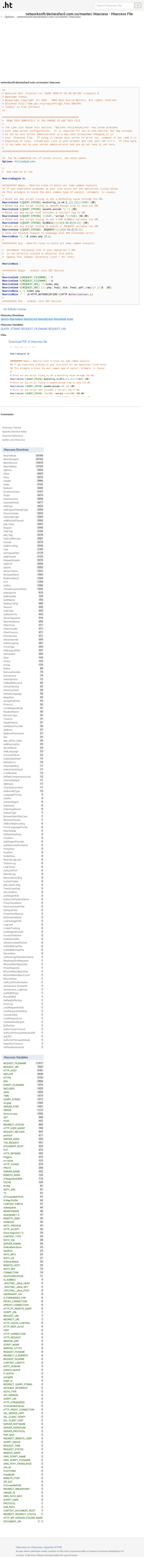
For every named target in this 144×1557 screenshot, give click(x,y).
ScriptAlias (23, 856)
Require (23, 527)
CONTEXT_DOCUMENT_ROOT (23, 1510)
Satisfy (23, 567)
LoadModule (23, 773)
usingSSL (23, 1377)
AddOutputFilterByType (23, 509)
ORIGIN (23, 1110)
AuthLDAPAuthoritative (23, 982)
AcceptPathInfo (23, 700)
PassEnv (23, 852)
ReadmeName (23, 711)
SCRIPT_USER (23, 1499)
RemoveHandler (23, 672)
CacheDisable (23, 881)
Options (9, 16)
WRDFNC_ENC (23, 1341)
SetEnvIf (23, 563)
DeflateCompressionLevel (23, 776)
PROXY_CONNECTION (23, 1301)
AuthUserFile (23, 614)
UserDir (23, 798)
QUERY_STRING (10, 328)
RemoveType (23, 715)
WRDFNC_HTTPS (23, 1348)
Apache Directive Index (14, 431)
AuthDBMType (23, 993)
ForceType (23, 646)
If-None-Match (23, 1261)
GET (23, 1117)
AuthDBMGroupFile (23, 949)
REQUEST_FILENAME (34, 328)
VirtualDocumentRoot (23, 589)
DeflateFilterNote (23, 834)
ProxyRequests (23, 967)
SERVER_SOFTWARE (23, 1424)
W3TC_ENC (23, 1189)
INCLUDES (23, 1088)
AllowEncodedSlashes (23, 942)
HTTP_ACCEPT (23, 1229)
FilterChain (23, 625)
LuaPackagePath (23, 920)
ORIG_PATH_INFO (23, 1496)
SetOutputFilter (23, 553)
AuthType (23, 610)
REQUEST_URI (57, 328)
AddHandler (23, 596)
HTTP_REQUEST (23, 1337)
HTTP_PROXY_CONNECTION (23, 1409)
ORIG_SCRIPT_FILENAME (23, 1460)
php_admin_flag (23, 884)
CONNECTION (23, 1272)
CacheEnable (23, 1014)
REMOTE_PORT (23, 1478)
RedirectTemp (23, 603)
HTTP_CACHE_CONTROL (23, 1323)
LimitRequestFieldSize (23, 1011)
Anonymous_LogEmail (23, 989)
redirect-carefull (23, 1369)
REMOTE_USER (23, 1218)
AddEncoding (23, 545)
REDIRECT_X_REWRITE (23, 1355)
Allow (23, 473)
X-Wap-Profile (23, 1200)
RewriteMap (23, 830)
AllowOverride (23, 639)
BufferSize (23, 1025)
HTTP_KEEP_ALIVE (23, 1326)
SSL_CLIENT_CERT (23, 1420)
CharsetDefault (23, 780)
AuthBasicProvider (23, 726)
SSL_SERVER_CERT (23, 1413)
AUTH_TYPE (23, 1391)
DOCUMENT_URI (21, 1521)
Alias (23, 657)
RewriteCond (30, 319)
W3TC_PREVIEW (23, 1225)
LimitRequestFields (23, 1007)
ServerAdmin (23, 892)
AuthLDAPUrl (23, 870)
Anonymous (23, 675)
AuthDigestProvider (23, 841)
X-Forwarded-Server (23, 1405)
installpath (23, 1474)
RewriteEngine (45, 319)
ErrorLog (23, 1003)
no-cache (23, 1160)
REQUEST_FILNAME (23, 1351)
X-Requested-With (23, 1178)
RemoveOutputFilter (23, 906)
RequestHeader (23, 560)
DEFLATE (23, 1074)
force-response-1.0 (23, 1232)
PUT (23, 1149)
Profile (23, 1185)
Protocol (23, 704)
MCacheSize (23, 978)
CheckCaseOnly (23, 888)
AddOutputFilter (23, 650)
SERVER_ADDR (23, 1139)
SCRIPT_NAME (23, 1344)
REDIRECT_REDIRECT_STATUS (23, 1514)
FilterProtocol (23, 632)
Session (23, 607)
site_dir (23, 1467)
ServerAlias (23, 953)
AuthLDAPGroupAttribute (23, 1040)
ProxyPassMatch (23, 902)
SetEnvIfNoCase (23, 538)
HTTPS (23, 1077)
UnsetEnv (23, 838)
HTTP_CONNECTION (23, 1333)
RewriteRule (60, 319)
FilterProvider (23, 628)
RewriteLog (23, 874)
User (23, 549)
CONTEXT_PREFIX (23, 1203)
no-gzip (23, 1102)
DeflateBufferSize (23, 1000)
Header (23, 480)
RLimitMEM (23, 996)
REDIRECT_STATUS (23, 1124)
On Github (10, 309)
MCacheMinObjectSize (23, 964)
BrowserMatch (23, 574)
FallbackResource (23, 682)
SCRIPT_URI (23, 1398)
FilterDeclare (23, 636)
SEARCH (23, 1250)
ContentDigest (23, 801)
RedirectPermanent (23, 733)
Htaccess (36, 1547)
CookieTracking (23, 928)
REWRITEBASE (23, 1211)
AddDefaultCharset (23, 520)
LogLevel (23, 924)
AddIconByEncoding (23, 823)
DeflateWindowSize (23, 1047)
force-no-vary (23, 1113)
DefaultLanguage (23, 693)
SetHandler (23, 654)
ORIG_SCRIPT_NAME (23, 1456)
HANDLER (23, 1222)
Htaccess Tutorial (11, 427)
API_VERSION (23, 1395)
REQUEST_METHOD (23, 1131)
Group (23, 664)
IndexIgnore (23, 592)
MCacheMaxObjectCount (23, 975)
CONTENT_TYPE (23, 1236)
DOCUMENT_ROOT (23, 1146)
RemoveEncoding (23, 877)
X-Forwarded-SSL (23, 1485)
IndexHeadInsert (23, 809)
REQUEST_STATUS (23, 1449)
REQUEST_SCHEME (23, 1359)
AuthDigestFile (23, 895)
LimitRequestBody (23, 708)
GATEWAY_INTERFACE (23, 1387)
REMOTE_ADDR (23, 1175)
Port (23, 581)
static (23, 1092)
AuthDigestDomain (23, 931)
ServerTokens (23, 571)
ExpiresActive (23, 498)
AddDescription (23, 744)
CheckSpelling (23, 765)
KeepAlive (23, 697)
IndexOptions (23, 679)
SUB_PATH (23, 1507)
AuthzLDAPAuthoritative (23, 899)
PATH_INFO (23, 1254)
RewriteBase (16, 319)
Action (23, 661)
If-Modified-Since (23, 1247)
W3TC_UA (23, 1258)
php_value (23, 524)
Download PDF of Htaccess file (28, 341)
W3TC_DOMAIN (23, 1366)
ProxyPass (23, 848)
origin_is (23, 1380)
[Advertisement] (72, 48)
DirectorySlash (23, 690)
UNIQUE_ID (23, 1492)
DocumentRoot (23, 755)
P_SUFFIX (23, 1373)
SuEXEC (23, 1036)
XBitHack (23, 783)
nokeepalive (23, 1207)
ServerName (23, 747)
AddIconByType (23, 791)
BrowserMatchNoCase (23, 816)
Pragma (23, 1157)
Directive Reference (12, 435)
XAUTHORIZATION (23, 1276)
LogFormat (23, 866)
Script (70, 319)
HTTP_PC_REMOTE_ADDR (23, 1308)
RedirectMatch (23, 578)
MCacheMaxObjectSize (23, 971)
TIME (23, 1095)
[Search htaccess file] (114, 5)
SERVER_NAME (23, 1171)
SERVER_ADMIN (23, 1243)
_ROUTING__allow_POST (23, 1290)
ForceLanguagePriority (23, 827)
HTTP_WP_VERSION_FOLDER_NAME (23, 1518)
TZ (23, 1193)
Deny (23, 477)
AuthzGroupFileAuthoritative (23, 957)
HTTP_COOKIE (23, 1164)
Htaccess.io (23, 1547)
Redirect (23, 488)
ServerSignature (23, 617)
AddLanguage (23, 751)
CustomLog (23, 863)
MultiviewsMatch (23, 917)
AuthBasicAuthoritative (23, 845)
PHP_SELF (23, 1434)
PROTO (23, 1167)
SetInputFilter (23, 910)
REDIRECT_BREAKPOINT (23, 1488)
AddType (23, 506)
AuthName (23, 599)
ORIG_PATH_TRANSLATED (23, 1463)
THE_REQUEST (23, 1142)
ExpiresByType (23, 516)
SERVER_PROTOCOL (23, 1431)
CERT (23, 1330)
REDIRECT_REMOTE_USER (23, 1438)
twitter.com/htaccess (13, 440)
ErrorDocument (23, 491)
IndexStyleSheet (23, 758)
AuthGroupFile (23, 643)
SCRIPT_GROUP (23, 1442)
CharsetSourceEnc (23, 787)
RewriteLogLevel (23, 859)
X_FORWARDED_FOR (23, 1297)
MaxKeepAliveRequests (23, 960)
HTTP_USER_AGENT (23, 1128)
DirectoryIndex (23, 513)
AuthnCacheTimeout (23, 1029)
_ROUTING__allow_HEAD (23, 1283)
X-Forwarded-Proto (23, 1196)
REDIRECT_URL (23, 1319)
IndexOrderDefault (23, 769)
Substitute (23, 805)
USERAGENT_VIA (23, 1294)
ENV (23, 1081)
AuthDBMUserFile (23, 946)
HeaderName (23, 722)
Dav (23, 737)
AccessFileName (23, 935)
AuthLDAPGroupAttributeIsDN (23, 1032)
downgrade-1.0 (23, 1214)
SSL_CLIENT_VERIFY (23, 1416)
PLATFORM (23, 1470)
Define (23, 668)
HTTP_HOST (23, 1070)
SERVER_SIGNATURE (23, 1427)
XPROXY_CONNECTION (23, 1304)
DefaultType (23, 812)
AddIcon (23, 729)
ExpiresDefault (23, 502)
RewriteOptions (23, 621)
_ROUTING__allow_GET (23, 1286)
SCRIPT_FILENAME (23, 1084)
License (21, 309)
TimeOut (23, 718)
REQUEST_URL (23, 1315)
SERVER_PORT (23, 1106)
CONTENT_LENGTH (23, 1362)
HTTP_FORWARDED (23, 1402)
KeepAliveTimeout (23, 1043)
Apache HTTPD (53, 1547)
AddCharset (23, 556)
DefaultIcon (23, 762)
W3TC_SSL (23, 1240)
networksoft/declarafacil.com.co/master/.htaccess (49, 16)
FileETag (23, 531)
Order (23, 484)
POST (23, 1121)
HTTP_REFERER (23, 1153)
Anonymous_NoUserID (23, 985)
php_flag (23, 535)
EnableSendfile (23, 939)
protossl (23, 1135)
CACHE (23, 1182)
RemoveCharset (23, 819)
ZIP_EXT (23, 1481)
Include (23, 542)
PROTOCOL (23, 1503)
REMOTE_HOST (23, 1265)
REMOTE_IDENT (23, 1452)
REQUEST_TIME (23, 1445)
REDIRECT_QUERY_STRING (23, 1384)
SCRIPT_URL (23, 1312)
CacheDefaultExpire (23, 1022)
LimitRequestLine (23, 1018)
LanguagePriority (23, 794)
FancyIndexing (23, 686)
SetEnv (23, 585)
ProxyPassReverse (23, 913)
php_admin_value (23, 740)
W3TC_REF (23, 1268)
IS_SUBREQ (23, 1279)
